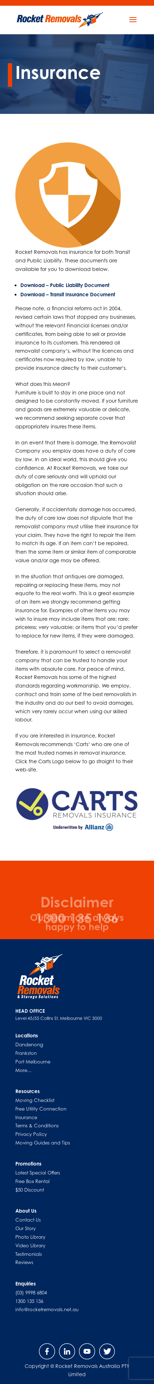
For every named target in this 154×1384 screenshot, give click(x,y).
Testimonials (28, 1254)
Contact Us (28, 1220)
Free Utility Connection (40, 1109)
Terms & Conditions (37, 1125)
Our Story (25, 1228)
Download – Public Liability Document (64, 285)
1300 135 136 (29, 1301)
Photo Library (30, 1237)
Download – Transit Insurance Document (67, 294)
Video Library (30, 1245)
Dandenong (29, 1044)
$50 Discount (29, 1190)
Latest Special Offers (37, 1173)
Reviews (24, 1262)
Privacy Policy (31, 1134)
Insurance (26, 1117)
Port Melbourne (32, 1062)
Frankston (26, 1053)
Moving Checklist (34, 1100)
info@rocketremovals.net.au (47, 1309)
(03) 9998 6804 (31, 1292)
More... (23, 1070)
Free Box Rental (32, 1181)
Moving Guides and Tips (42, 1143)
